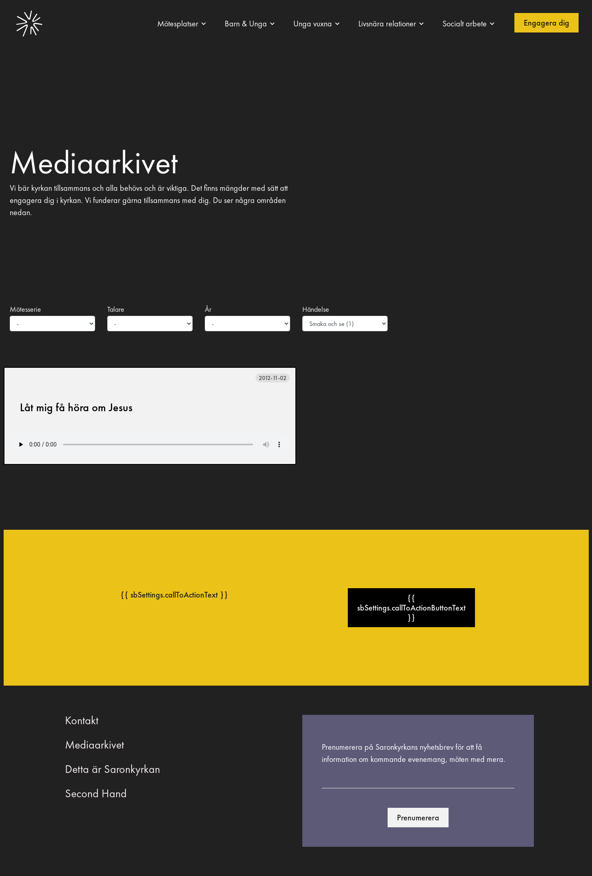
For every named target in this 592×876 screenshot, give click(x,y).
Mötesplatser (177, 23)
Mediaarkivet (94, 745)
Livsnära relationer (387, 23)
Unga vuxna (312, 23)
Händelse (315, 309)
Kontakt (81, 720)
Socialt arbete (464, 23)
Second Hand (96, 793)
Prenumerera (418, 817)
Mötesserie (25, 309)
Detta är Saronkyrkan (112, 769)
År (208, 309)
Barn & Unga (246, 23)
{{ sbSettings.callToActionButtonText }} (411, 608)
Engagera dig (546, 22)
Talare (115, 309)
